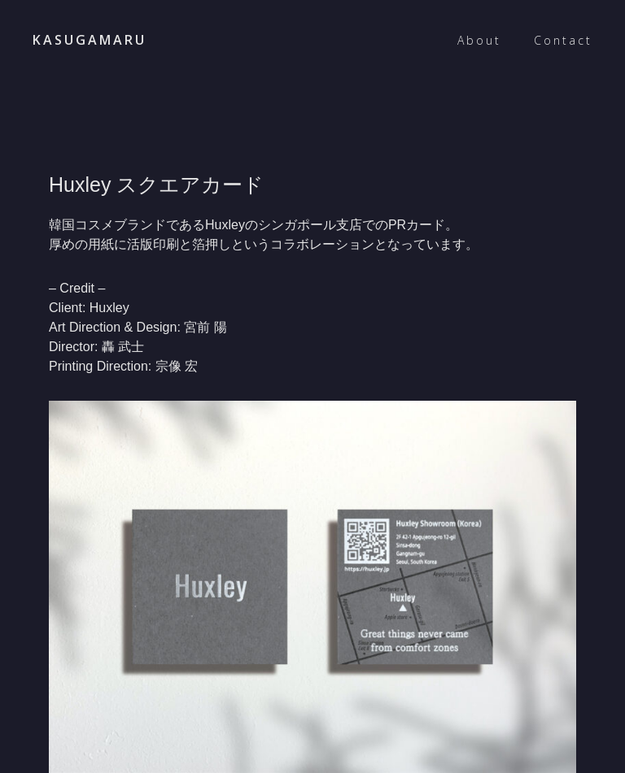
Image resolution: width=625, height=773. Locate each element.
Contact (563, 40)
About (479, 40)
